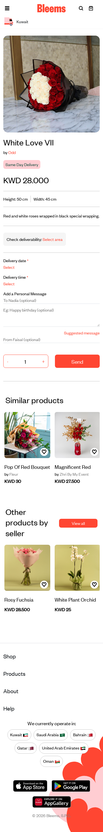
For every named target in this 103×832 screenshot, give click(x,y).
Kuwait (19, 735)
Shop (9, 656)
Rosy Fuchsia (19, 599)
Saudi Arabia (51, 735)
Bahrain (83, 735)
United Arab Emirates (64, 748)
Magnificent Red (73, 466)
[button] (7, 8)
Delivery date (16, 260)
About (10, 691)
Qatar (25, 748)
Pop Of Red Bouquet (27, 466)
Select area (52, 239)
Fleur (11, 474)
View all (78, 523)
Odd (12, 152)
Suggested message (82, 333)
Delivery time (15, 277)
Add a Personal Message (24, 293)
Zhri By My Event (72, 474)
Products (14, 673)
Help (9, 708)
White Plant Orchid (75, 599)
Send (77, 361)
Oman (51, 761)
